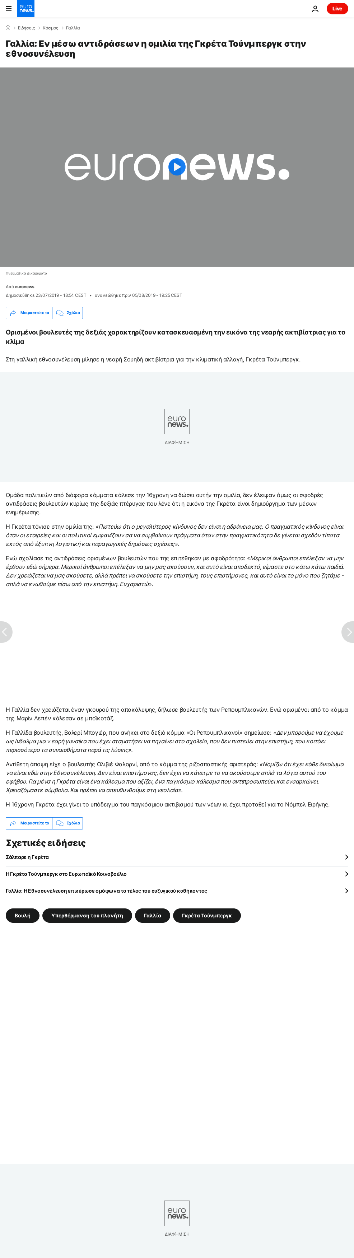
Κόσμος (50, 28)
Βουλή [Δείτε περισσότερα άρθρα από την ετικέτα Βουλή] (23, 915)
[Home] (8, 27)
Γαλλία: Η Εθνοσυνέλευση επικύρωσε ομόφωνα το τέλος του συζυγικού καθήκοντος (106, 891)
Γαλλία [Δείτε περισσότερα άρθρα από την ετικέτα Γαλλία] (152, 915)
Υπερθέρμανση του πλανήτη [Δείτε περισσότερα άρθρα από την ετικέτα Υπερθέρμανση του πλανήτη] (87, 915)
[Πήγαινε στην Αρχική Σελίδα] (25, 8)
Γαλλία (73, 28)
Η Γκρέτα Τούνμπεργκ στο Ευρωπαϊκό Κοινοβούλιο (66, 874)
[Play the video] (177, 167)
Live (337, 8)
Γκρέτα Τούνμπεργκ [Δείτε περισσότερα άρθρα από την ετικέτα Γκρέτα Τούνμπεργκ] (207, 915)
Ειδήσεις (26, 28)
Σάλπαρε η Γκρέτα (27, 857)
